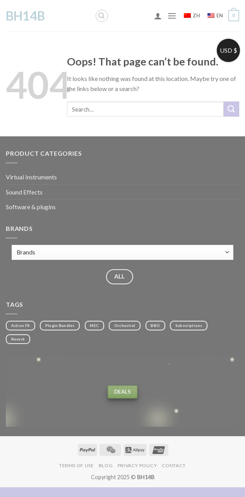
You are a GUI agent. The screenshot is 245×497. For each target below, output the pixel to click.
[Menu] (171, 15)
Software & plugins (31, 206)
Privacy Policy (137, 465)
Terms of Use (76, 465)
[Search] (102, 16)
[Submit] (231, 109)
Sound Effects (24, 192)
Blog (106, 465)
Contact (174, 465)
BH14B (25, 16)
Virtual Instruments (31, 177)
